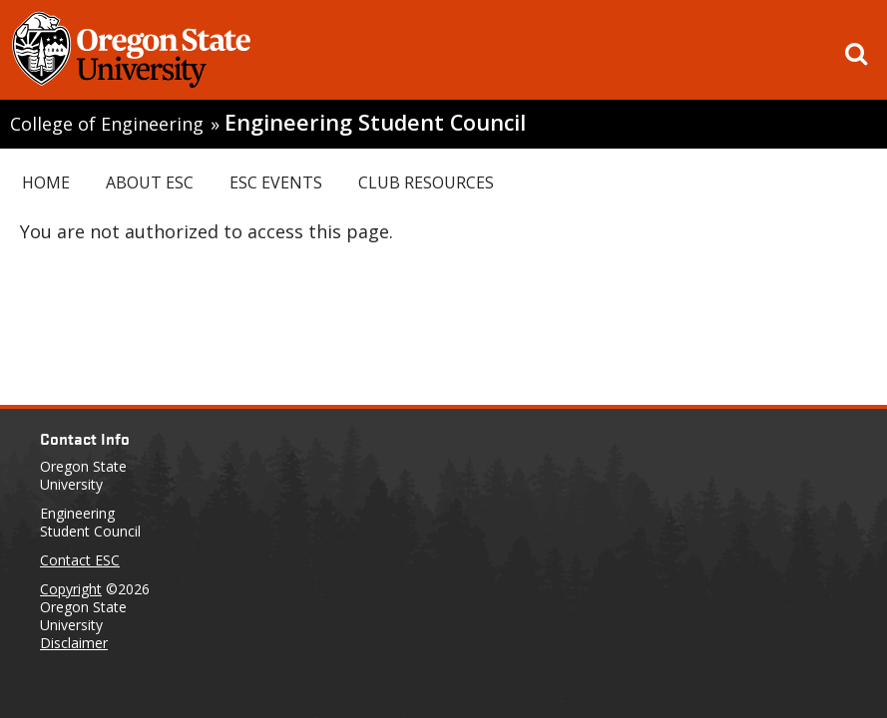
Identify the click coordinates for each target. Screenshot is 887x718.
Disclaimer (74, 642)
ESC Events (275, 182)
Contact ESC (80, 559)
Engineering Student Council (375, 122)
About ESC (150, 182)
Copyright (71, 588)
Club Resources (426, 182)
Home (46, 182)
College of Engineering (107, 124)
